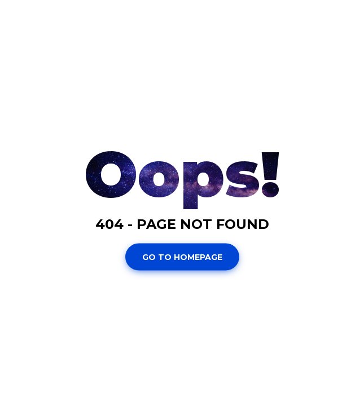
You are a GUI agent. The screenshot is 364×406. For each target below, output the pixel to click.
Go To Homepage (182, 256)
